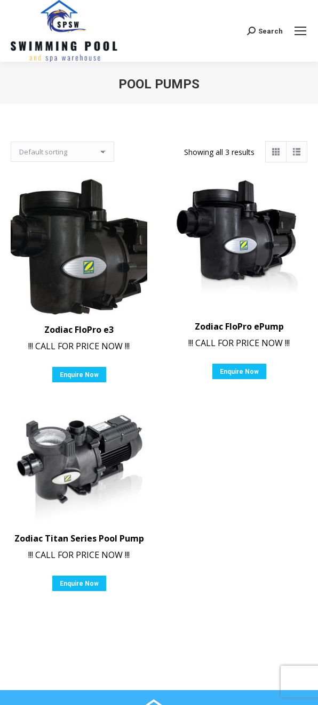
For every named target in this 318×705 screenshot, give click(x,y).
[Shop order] (62, 152)
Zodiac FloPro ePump (239, 326)
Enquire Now (79, 375)
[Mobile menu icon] (300, 31)
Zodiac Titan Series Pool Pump (79, 538)
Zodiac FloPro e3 (79, 329)
